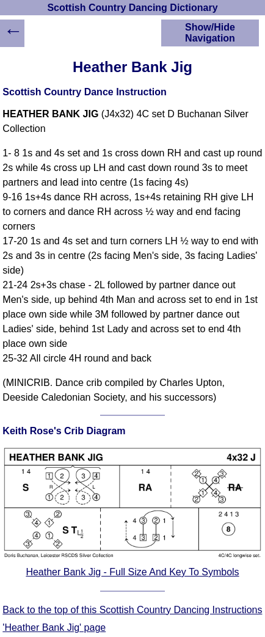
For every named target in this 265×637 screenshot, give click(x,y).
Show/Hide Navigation (210, 32)
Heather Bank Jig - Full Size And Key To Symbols (132, 572)
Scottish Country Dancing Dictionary (132, 7)
